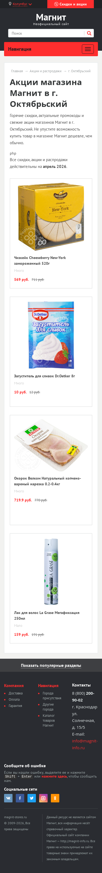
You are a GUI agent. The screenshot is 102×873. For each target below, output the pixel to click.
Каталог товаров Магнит (49, 720)
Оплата (14, 699)
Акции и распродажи (45, 71)
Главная (17, 71)
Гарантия (15, 705)
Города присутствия (52, 695)
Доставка (16, 693)
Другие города (48, 707)
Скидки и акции (70, 4)
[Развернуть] (88, 49)
